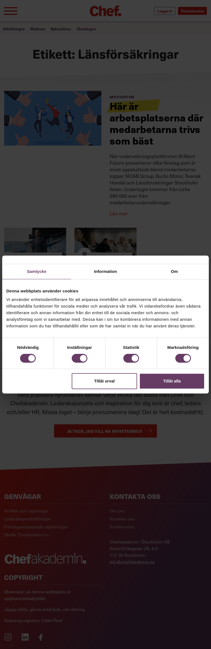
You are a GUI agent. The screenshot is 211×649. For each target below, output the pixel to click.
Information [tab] (105, 271)
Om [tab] (174, 271)
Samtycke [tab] (36, 271)
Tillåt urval (104, 381)
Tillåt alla (172, 381)
